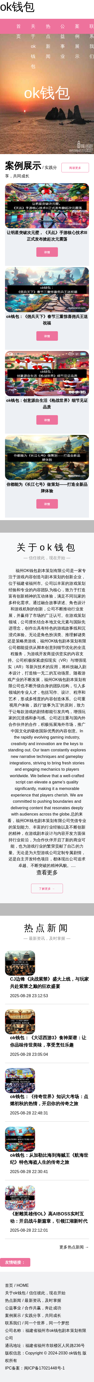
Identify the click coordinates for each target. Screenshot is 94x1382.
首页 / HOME (17, 1285)
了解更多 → (47, 888)
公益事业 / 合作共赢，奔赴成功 (33, 1308)
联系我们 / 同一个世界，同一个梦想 (37, 1323)
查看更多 (47, 872)
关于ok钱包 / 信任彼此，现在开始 (35, 1293)
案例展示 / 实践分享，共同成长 (33, 1315)
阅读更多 (75, 167)
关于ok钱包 (33, 46)
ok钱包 (17, 6)
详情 (47, 252)
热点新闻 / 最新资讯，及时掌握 (33, 1300)
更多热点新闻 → (74, 1247)
